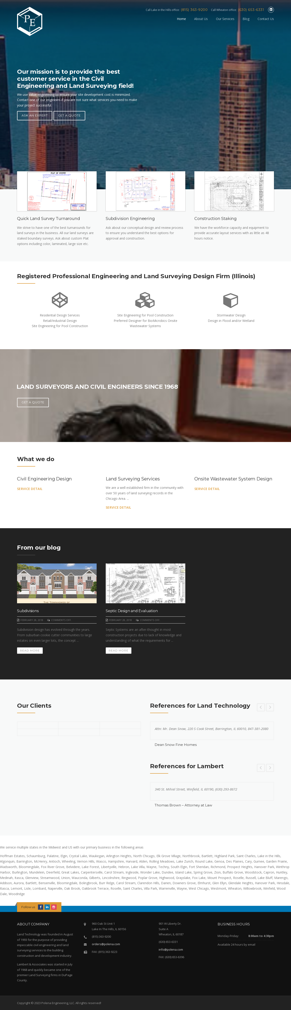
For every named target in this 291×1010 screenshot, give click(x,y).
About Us (201, 19)
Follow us (28, 907)
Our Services (225, 19)
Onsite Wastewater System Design (233, 479)
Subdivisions (28, 611)
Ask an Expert (35, 115)
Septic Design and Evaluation (132, 611)
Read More (30, 650)
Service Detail (29, 489)
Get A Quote (69, 115)
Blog (246, 19)
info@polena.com (171, 949)
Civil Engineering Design (44, 479)
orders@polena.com (106, 944)
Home (181, 19)
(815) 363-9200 (194, 10)
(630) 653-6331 (251, 10)
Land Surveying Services (133, 479)
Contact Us (266, 19)
